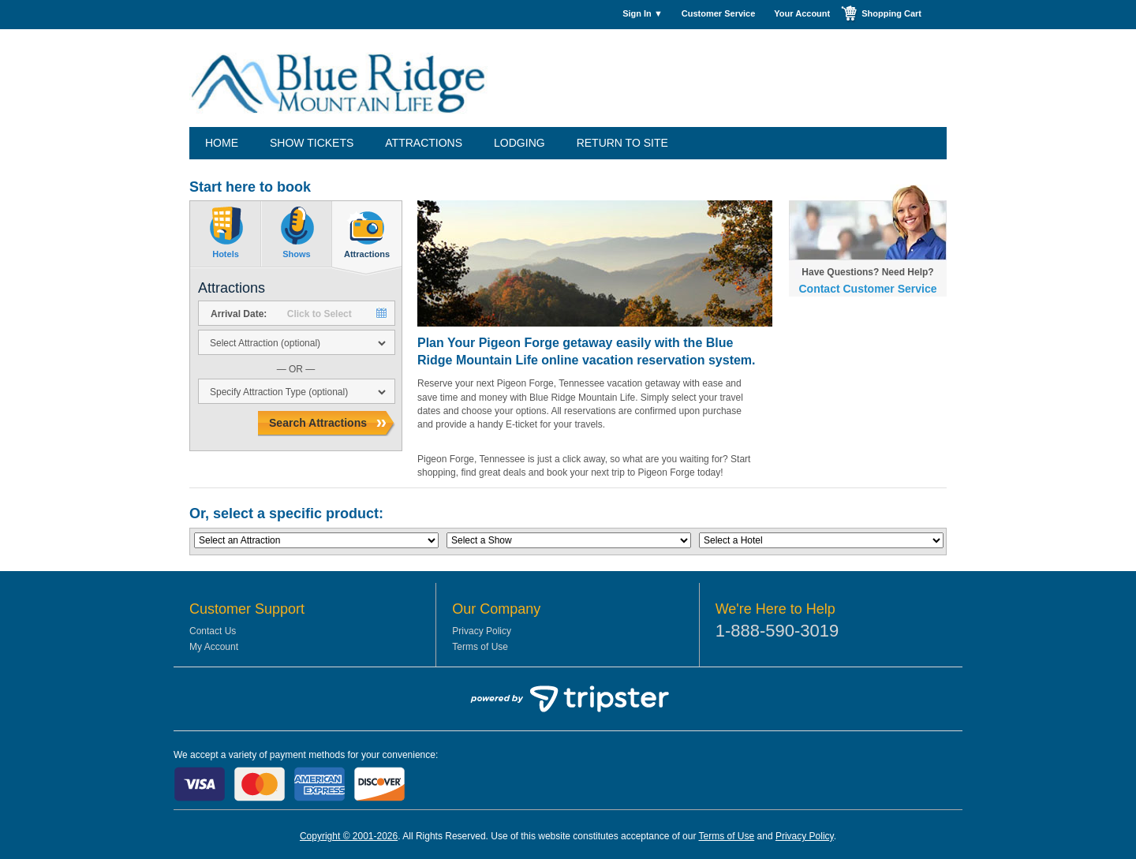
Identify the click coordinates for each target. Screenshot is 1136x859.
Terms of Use (480, 646)
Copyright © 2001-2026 (349, 836)
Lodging (519, 142)
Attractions (423, 142)
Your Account (802, 13)
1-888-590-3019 (777, 631)
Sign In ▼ (642, 13)
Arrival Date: (239, 313)
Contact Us (212, 631)
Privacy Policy (481, 631)
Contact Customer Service (867, 288)
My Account (213, 646)
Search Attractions (318, 422)
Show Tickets (311, 142)
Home (221, 142)
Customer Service (719, 13)
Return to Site (622, 142)
